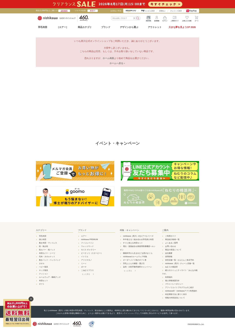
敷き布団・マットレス (48, 243)
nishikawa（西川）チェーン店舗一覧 (180, 263)
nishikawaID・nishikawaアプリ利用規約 (181, 291)
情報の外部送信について (175, 298)
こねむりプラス (87, 270)
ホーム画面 (108, 58)
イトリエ (84, 257)
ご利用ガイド (175, 18)
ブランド (82, 230)
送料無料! (64, 11)
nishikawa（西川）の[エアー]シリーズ (138, 236)
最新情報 (148, 18)
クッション (43, 274)
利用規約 (168, 277)
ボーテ (83, 267)
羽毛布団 (42, 27)
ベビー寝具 (43, 267)
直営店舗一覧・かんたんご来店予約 (179, 260)
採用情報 (168, 257)
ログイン (164, 18)
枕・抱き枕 (43, 246)
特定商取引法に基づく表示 (176, 294)
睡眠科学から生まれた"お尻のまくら (137, 253)
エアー (83, 236)
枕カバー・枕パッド (47, 250)
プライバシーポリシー (174, 284)
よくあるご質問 (171, 243)
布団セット (43, 281)
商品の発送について (173, 250)
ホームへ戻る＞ (117, 63)
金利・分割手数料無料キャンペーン (137, 267)
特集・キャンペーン (129, 230)
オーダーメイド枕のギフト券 (134, 260)
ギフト (41, 284)
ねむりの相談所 (171, 267)
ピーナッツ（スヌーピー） (92, 253)
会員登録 (156, 18)
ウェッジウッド (87, 246)
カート (197, 18)
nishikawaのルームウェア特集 (135, 257)
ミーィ (83, 263)
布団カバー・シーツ (47, 253)
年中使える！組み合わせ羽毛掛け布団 (138, 239)
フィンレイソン (87, 243)
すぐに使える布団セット (133, 243)
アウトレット (155, 27)
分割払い (162, 11)
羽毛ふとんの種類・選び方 (134, 263)
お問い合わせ (170, 246)
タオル (41, 263)
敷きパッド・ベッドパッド (50, 260)
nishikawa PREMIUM (89, 239)
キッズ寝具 (43, 270)
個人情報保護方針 (172, 281)
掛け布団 (42, 239)
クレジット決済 (176, 11)
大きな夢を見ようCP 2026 (182, 27)
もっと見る (86, 274)
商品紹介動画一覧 (172, 239)
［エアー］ (62, 27)
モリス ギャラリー (88, 250)
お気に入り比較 (186, 18)
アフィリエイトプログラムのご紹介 (179, 287)
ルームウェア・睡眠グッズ (50, 277)
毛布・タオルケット (47, 257)
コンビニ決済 (150, 11)
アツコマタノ (86, 260)
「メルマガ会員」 (85, 10)
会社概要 (168, 253)
